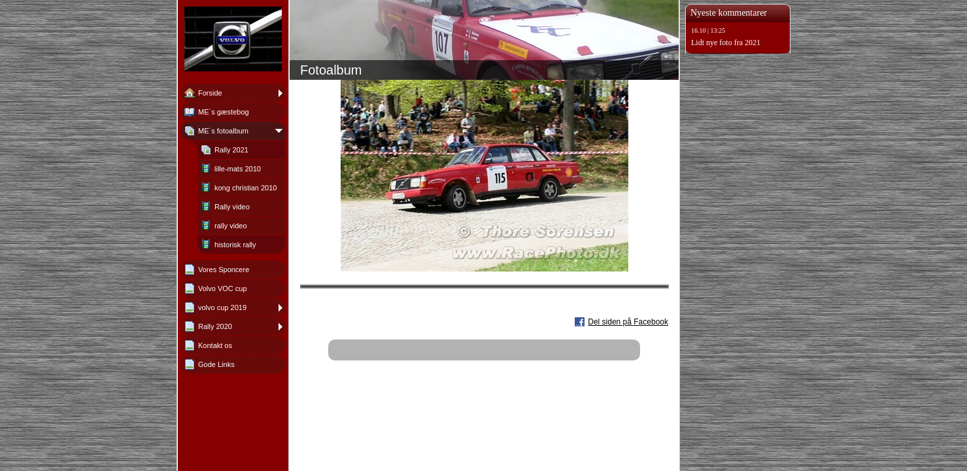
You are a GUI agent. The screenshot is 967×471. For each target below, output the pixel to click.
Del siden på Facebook (628, 321)
